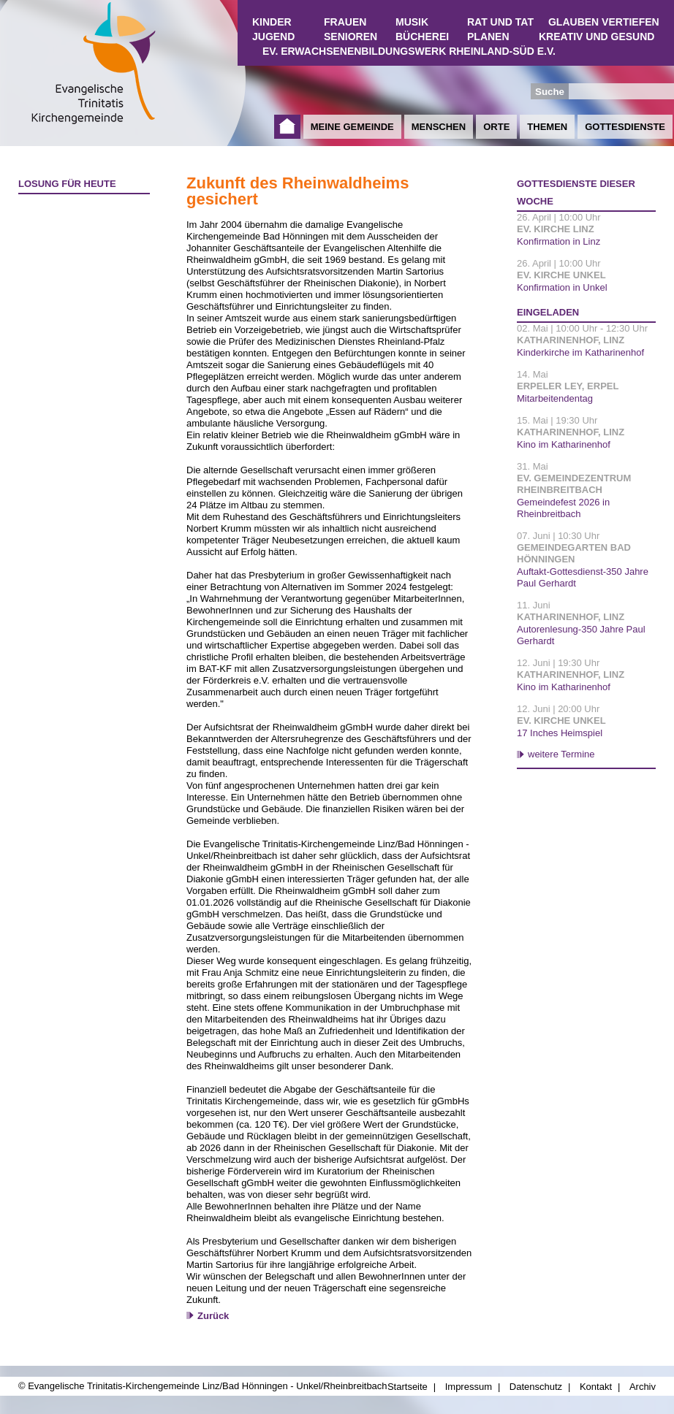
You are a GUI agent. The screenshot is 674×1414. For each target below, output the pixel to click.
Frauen (345, 22)
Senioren (350, 36)
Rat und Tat (500, 22)
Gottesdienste (625, 126)
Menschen (439, 126)
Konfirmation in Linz (558, 241)
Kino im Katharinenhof (563, 444)
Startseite (287, 127)
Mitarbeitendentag (555, 398)
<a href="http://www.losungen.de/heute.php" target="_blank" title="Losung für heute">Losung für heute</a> (77, 285)
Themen (547, 126)
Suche (549, 91)
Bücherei (422, 36)
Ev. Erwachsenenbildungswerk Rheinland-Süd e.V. (409, 51)
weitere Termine (561, 754)
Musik (411, 22)
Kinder (272, 22)
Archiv (642, 1386)
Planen (488, 36)
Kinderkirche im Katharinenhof (580, 352)
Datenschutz (536, 1386)
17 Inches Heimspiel (559, 732)
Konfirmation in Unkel (562, 287)
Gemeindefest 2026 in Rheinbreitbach (563, 508)
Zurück (213, 1315)
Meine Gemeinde (352, 126)
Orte (496, 126)
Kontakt (596, 1386)
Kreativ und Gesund (596, 36)
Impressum (468, 1386)
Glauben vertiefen (603, 22)
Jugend (273, 36)
